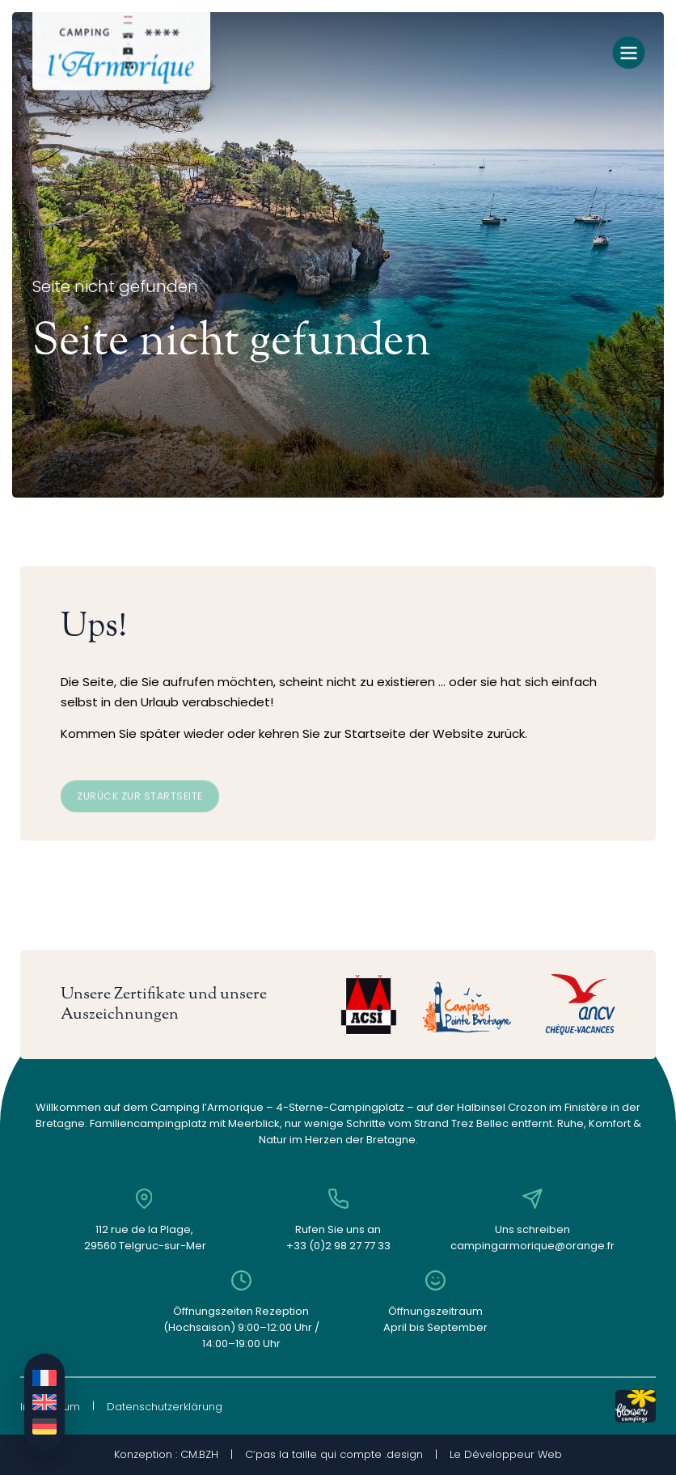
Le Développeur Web (506, 1454)
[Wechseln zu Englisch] (44, 1402)
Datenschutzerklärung (164, 1406)
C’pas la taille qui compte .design (334, 1454)
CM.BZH (199, 1454)
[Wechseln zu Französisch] (44, 1378)
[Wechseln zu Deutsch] (44, 1426)
